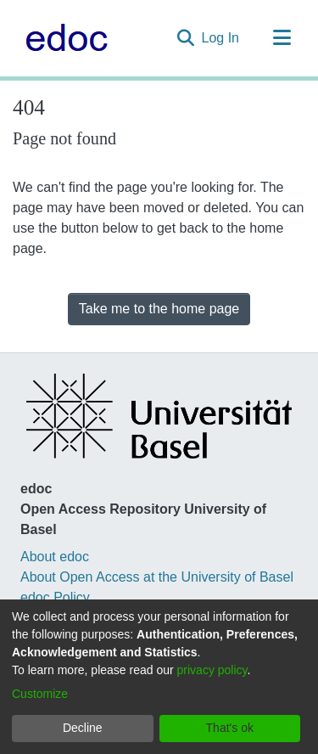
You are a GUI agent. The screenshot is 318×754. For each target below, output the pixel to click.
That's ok (230, 727)
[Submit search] (186, 38)
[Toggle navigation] (281, 38)
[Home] (62, 38)
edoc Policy (55, 597)
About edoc (54, 556)
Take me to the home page (159, 308)
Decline (83, 727)
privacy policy (212, 670)
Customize (40, 694)
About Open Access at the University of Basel (156, 577)
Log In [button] (221, 38)
